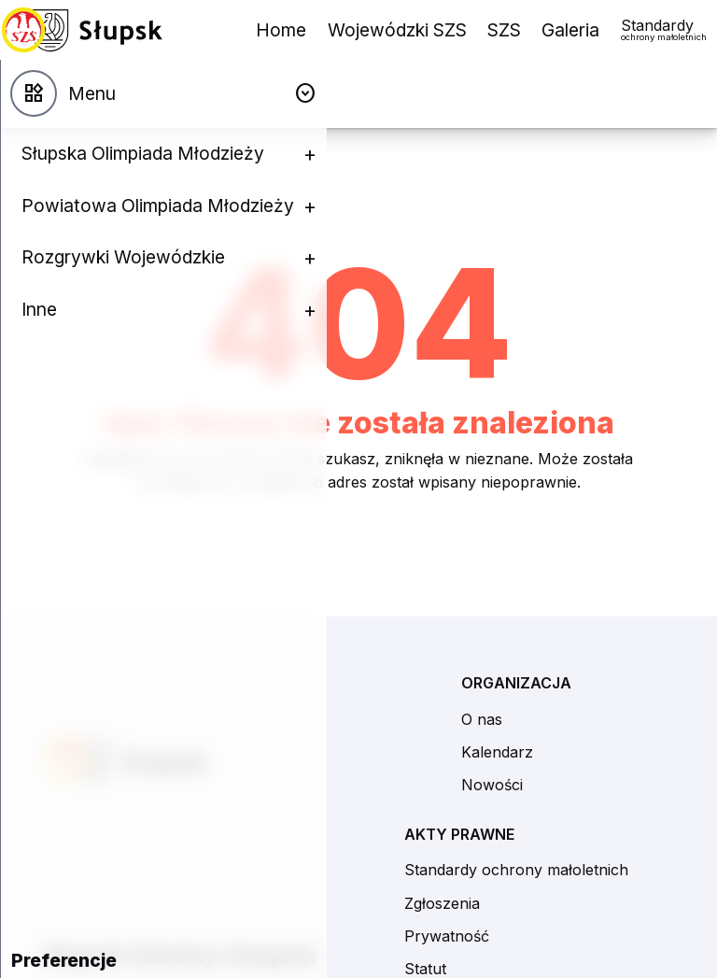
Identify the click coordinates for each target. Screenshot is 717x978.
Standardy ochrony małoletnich (516, 869)
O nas (481, 719)
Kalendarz (497, 752)
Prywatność (446, 936)
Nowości (492, 784)
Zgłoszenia (442, 903)
